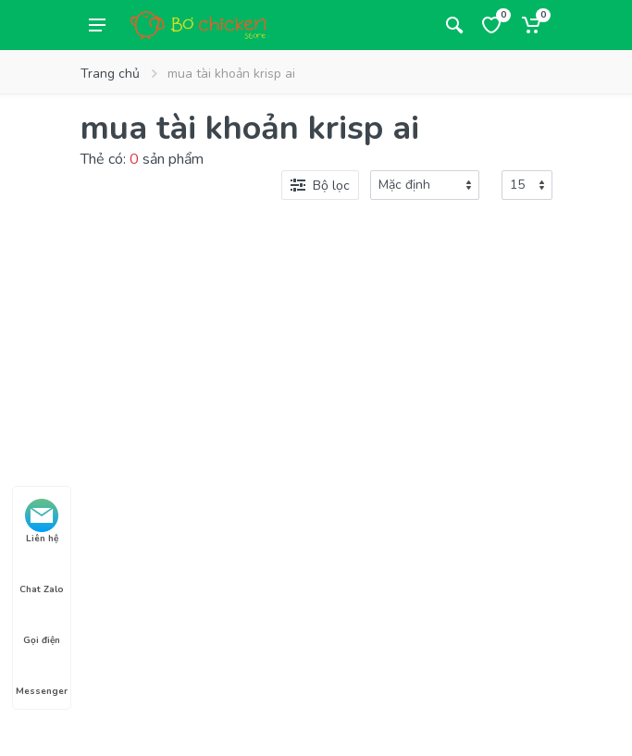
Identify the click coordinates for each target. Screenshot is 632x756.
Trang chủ (110, 73)
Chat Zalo (41, 573)
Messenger (42, 674)
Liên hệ (41, 522)
